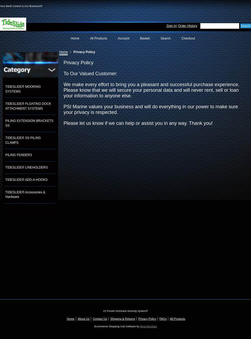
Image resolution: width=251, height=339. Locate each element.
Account (123, 38)
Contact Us (100, 318)
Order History (187, 26)
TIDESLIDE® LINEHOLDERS (26, 167)
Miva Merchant (148, 326)
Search (165, 38)
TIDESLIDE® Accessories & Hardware (25, 194)
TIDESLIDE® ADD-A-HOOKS (26, 180)
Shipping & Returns (122, 318)
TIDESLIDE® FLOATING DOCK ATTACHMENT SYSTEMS (28, 106)
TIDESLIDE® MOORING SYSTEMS (23, 89)
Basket (145, 38)
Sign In (171, 26)
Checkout (188, 38)
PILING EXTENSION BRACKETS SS (29, 123)
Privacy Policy (147, 318)
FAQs (163, 318)
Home (75, 38)
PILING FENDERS (18, 155)
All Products (98, 38)
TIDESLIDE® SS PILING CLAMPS (23, 140)
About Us (83, 318)
